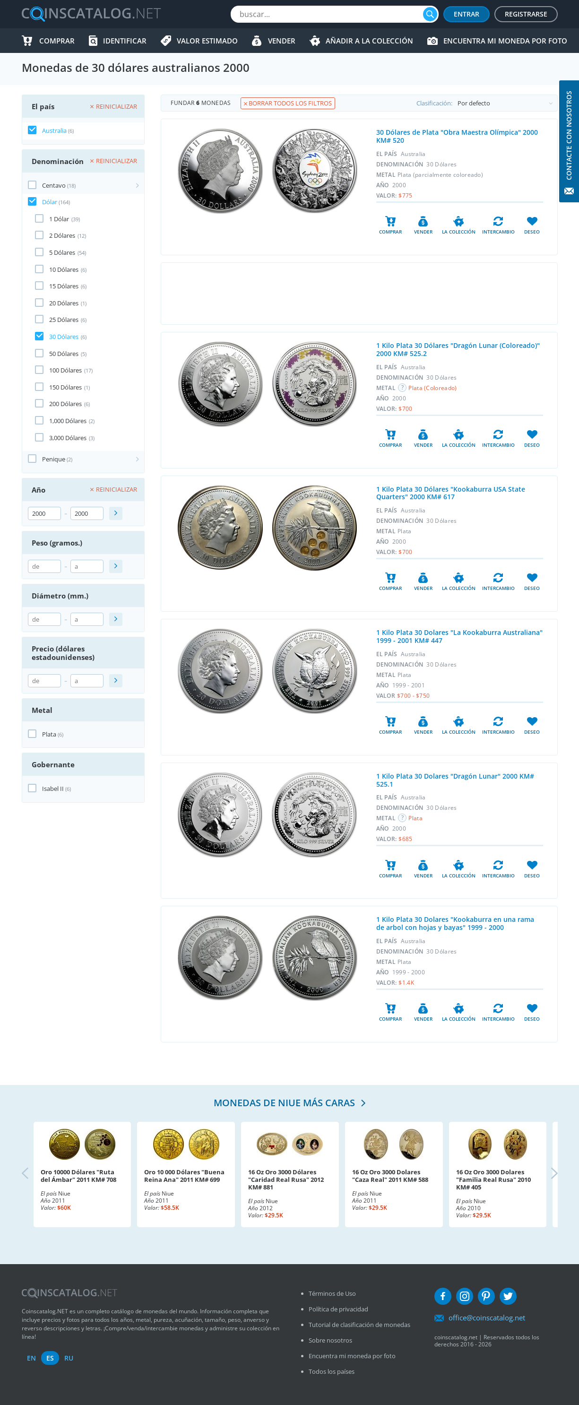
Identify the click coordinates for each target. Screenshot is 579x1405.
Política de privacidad (338, 1309)
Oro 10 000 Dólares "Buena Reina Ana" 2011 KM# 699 (184, 1175)
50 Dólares (63, 353)
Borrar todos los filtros (288, 103)
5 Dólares (62, 252)
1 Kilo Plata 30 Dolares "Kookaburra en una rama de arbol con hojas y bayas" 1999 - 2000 (455, 923)
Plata (49, 734)
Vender (281, 40)
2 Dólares (62, 235)
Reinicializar (113, 106)
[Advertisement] (359, 293)
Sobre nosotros (330, 1340)
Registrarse (526, 13)
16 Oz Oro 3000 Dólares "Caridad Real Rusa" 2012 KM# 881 (286, 1179)
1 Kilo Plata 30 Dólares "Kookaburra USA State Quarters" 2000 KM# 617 (450, 493)
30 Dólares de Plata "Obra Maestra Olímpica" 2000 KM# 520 (457, 136)
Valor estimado (207, 40)
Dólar (49, 202)
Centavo (54, 185)
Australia (54, 130)
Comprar (57, 40)
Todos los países (331, 1371)
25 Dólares (63, 319)
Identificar (125, 40)
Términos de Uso (332, 1293)
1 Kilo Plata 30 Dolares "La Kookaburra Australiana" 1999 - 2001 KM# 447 (459, 636)
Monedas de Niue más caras (285, 1102)
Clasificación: (486, 103)
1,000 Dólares (67, 420)
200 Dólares (65, 403)
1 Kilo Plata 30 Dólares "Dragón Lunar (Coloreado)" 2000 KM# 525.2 (458, 349)
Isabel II (53, 788)
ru (68, 1357)
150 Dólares (65, 387)
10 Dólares (63, 269)
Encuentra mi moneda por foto (505, 40)
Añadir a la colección (369, 40)
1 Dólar (59, 219)
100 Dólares (65, 370)
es (50, 1357)
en (31, 1357)
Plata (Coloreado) (432, 388)
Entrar (466, 13)
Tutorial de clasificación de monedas (359, 1324)
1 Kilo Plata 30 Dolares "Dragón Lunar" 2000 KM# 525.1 (455, 780)
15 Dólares (63, 286)
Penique (53, 459)
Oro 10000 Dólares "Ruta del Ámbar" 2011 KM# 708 (78, 1175)
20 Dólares (63, 303)
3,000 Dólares (67, 438)
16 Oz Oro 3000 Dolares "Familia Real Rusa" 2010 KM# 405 (493, 1179)
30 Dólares (63, 336)
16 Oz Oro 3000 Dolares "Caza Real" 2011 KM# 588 (390, 1175)
